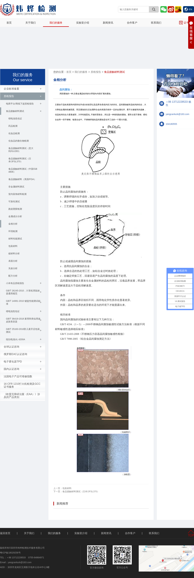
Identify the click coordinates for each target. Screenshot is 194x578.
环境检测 (12, 231)
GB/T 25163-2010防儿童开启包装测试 (24, 330)
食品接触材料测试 (24, 111)
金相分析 (12, 223)
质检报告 (23, 96)
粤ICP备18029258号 (10, 552)
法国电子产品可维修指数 (18, 376)
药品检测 (12, 126)
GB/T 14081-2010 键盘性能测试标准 (24, 302)
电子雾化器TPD (23, 361)
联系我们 (156, 22)
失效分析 (12, 268)
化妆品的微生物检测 (18, 140)
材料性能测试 (15, 238)
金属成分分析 (15, 216)
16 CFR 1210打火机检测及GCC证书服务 (22, 385)
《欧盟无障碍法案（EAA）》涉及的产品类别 (22, 395)
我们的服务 (55, 22)
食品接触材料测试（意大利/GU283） (20, 149)
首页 (9, 22)
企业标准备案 (23, 89)
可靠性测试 (14, 201)
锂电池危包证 (15, 118)
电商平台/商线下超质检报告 (24, 103)
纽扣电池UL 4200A (24, 339)
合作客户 (132, 22)
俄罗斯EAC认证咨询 (15, 354)
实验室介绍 (82, 22)
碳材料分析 (14, 253)
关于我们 (30, 22)
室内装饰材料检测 (17, 194)
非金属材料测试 (16, 186)
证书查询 (186, 23)
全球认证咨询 (23, 347)
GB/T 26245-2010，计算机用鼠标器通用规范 (24, 292)
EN (188, 9)
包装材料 (12, 246)
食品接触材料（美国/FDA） (22, 179)
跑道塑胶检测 (15, 209)
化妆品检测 (14, 133)
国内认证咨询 (23, 369)
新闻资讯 (108, 22)
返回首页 (5, 533)
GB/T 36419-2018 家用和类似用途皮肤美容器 (24, 320)
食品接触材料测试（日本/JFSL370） (19, 160)
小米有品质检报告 (24, 283)
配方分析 (12, 275)
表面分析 (12, 261)
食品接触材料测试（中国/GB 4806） (22, 170)
